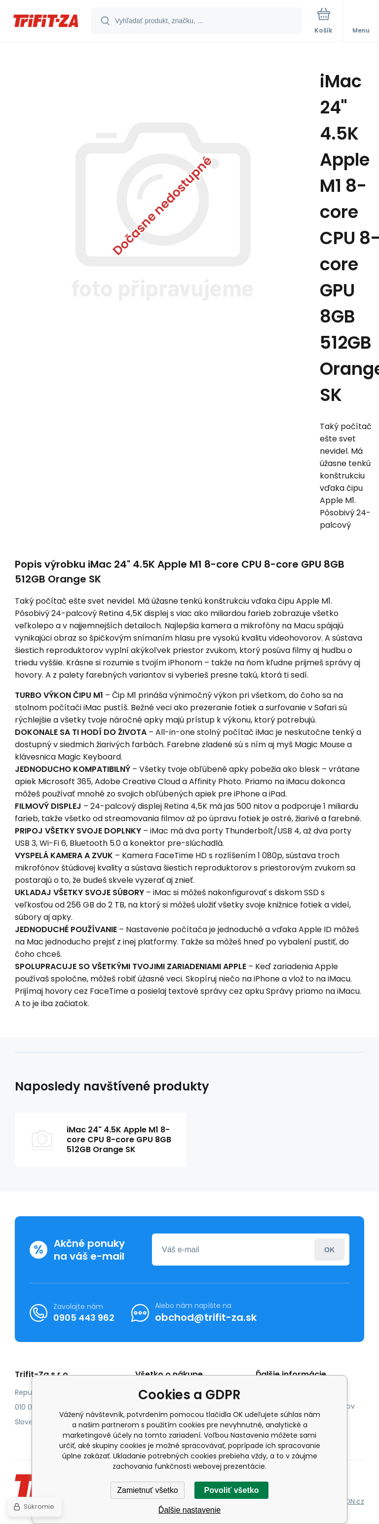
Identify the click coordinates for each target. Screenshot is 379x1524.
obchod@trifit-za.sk (206, 1317)
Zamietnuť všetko (147, 1490)
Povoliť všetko (231, 1490)
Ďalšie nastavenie (189, 1510)
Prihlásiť (329, 1249)
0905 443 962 (83, 1317)
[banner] (45, 21)
